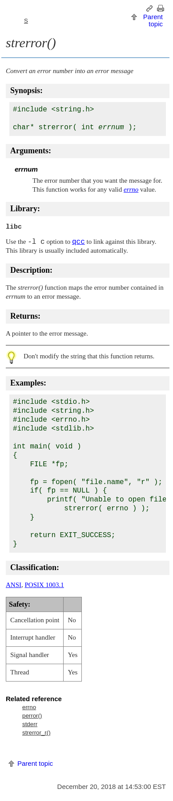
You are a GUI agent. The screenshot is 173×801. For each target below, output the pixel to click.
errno (29, 707)
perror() (32, 715)
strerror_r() (36, 732)
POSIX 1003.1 (44, 584)
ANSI (13, 584)
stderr (29, 724)
